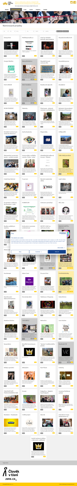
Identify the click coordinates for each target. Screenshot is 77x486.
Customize (38, 251)
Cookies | (60, 484)
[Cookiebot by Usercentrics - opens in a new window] (60, 233)
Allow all (57, 251)
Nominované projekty (16, 9)
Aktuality (7, 9)
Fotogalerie (38, 9)
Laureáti (31, 9)
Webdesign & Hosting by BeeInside (68, 484)
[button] (6, 17)
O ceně (25, 9)
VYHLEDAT (59, 31)
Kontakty (45, 9)
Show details (60, 247)
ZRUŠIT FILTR (65, 31)
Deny (20, 251)
